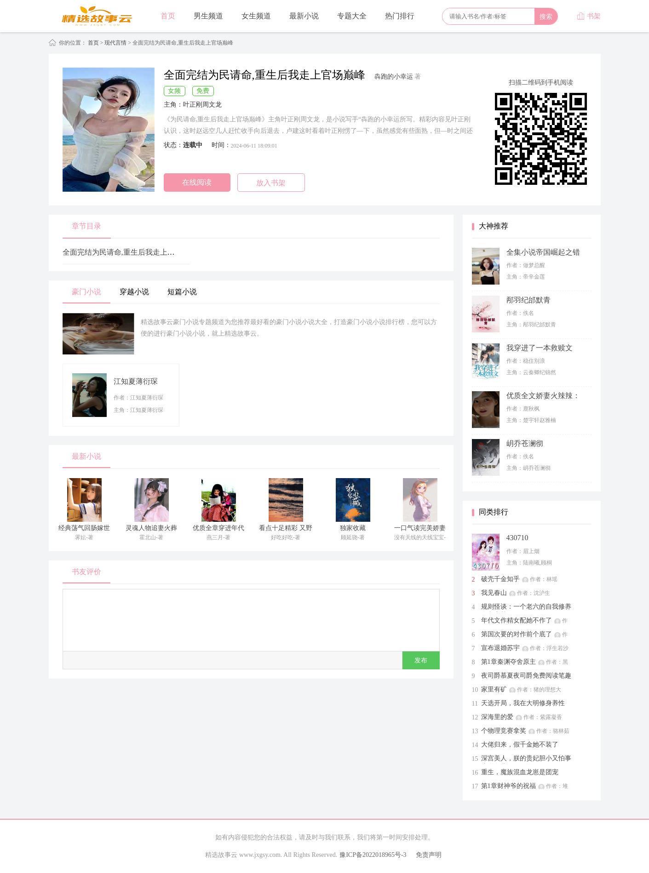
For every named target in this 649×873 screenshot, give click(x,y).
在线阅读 (197, 182)
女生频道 (256, 16)
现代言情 (116, 43)
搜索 (546, 16)
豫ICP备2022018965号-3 (372, 854)
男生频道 (208, 16)
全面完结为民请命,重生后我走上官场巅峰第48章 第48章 (154, 252)
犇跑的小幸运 (393, 76)
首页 (168, 16)
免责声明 (429, 854)
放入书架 (271, 183)
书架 (589, 16)
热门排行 (399, 16)
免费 (202, 90)
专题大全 (352, 16)
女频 (174, 90)
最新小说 (304, 16)
